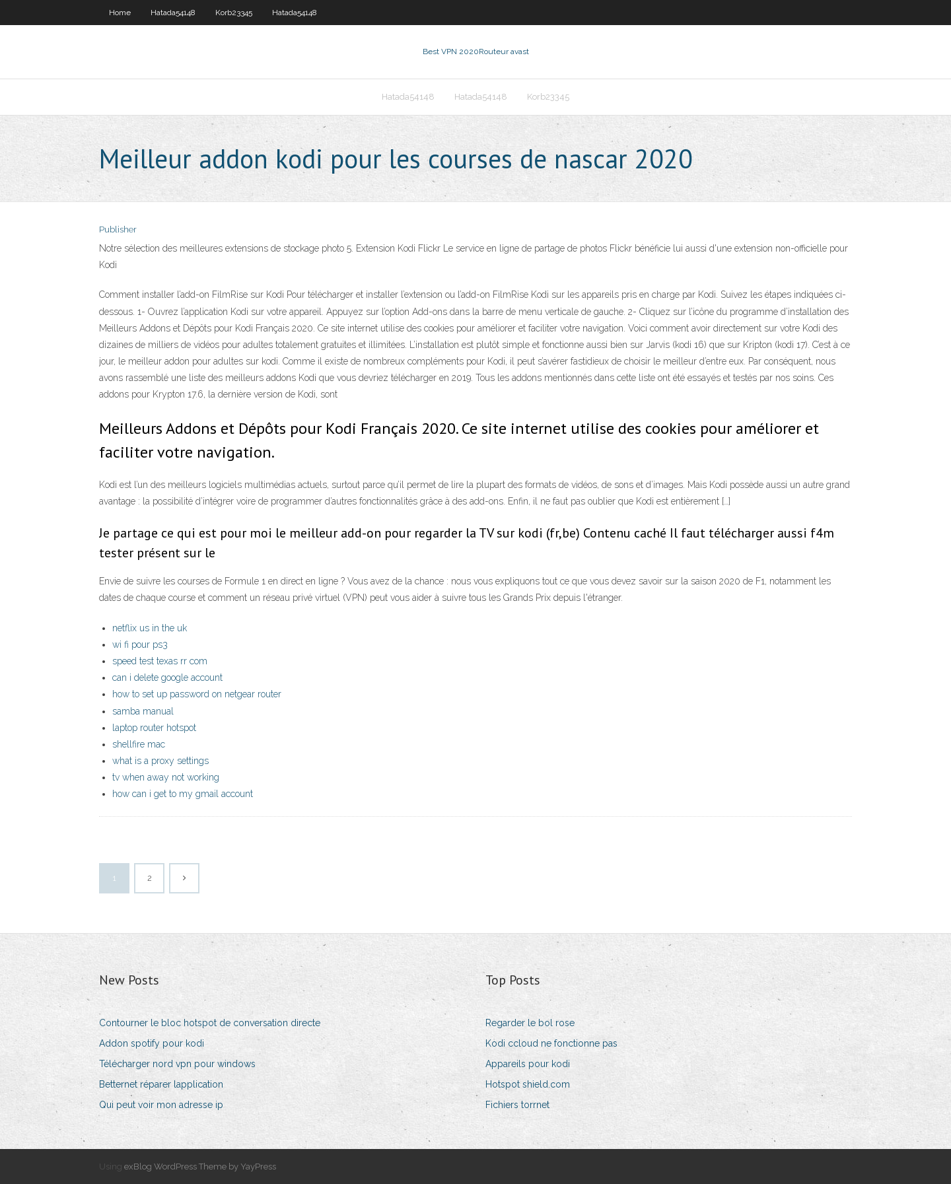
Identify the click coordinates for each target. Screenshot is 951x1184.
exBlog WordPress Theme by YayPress (200, 1166)
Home (120, 12)
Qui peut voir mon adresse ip (161, 1104)
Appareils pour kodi (527, 1064)
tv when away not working (165, 777)
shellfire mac (138, 744)
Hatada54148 (173, 12)
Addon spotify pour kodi (151, 1043)
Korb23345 (233, 12)
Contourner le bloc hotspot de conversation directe (209, 1023)
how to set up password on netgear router (196, 694)
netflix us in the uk (149, 628)
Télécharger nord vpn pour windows (177, 1064)
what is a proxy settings (160, 760)
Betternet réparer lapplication (161, 1084)
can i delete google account (167, 677)
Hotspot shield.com (527, 1084)
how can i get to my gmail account (182, 793)
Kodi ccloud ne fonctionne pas (551, 1043)
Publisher (118, 229)
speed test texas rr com (159, 661)
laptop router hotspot (154, 727)
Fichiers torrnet (517, 1104)
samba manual (143, 711)
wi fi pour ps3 (140, 644)
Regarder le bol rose (530, 1023)
